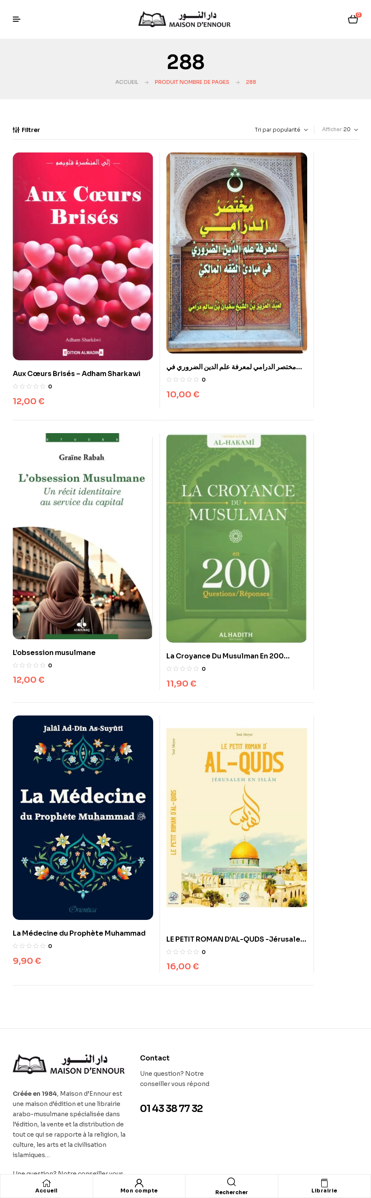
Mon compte (139, 1190)
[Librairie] (324, 1183)
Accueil (126, 82)
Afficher (332, 129)
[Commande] (262, 130)
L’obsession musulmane (292, 321)
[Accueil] (46, 1183)
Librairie (324, 1190)
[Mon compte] (139, 1183)
